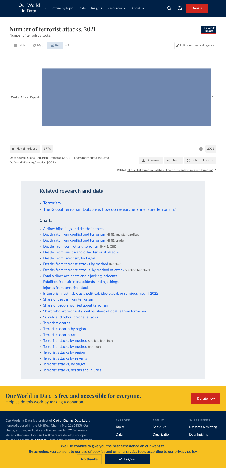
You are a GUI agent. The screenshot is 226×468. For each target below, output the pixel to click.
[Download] (151, 160)
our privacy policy (182, 451)
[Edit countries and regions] (195, 45)
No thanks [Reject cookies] (89, 459)
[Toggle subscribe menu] (179, 8)
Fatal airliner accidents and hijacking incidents (80, 276)
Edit (197, 45)
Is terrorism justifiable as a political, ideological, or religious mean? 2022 (100, 293)
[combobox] (169, 8)
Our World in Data (29, 8)
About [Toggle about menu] (137, 8)
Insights (96, 8)
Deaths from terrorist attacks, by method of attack (83, 270)
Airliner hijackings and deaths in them (73, 229)
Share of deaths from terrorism (68, 299)
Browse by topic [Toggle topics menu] (59, 8)
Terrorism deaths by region (64, 329)
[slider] (200, 149)
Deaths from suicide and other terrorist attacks (81, 252)
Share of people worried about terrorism (75, 305)
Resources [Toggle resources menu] (116, 8)
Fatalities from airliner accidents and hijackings (81, 282)
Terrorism (52, 203)
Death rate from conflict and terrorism (74, 234)
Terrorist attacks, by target (64, 364)
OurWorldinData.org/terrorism (28, 162)
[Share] (173, 160)
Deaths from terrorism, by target (69, 258)
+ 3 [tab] (67, 45)
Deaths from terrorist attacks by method (75, 264)
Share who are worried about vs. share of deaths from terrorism (94, 311)
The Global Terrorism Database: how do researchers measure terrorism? (170, 170)
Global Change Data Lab (70, 420)
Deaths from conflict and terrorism (71, 246)
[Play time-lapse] (25, 149)
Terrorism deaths (56, 323)
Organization (162, 434)
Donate (197, 8)
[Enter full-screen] (200, 160)
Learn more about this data (91, 158)
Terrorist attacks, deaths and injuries (72, 370)
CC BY (52, 162)
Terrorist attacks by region (64, 352)
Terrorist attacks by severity (65, 358)
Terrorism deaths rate (60, 335)
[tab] (19, 45)
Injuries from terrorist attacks (66, 288)
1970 (47, 148)
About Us (159, 427)
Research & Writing (203, 427)
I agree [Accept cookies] (127, 459)
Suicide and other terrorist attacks (70, 317)
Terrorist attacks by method (65, 341)
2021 (211, 148)
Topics (120, 427)
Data (82, 8)
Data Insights (198, 434)
